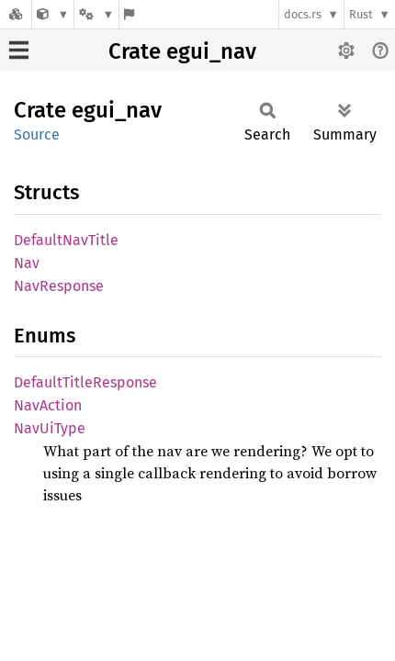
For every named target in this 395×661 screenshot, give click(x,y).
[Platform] (96, 14)
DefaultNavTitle (66, 240)
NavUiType (49, 428)
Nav (27, 263)
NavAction (48, 405)
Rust (361, 14)
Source (37, 134)
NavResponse (59, 286)
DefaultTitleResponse (85, 382)
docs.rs (303, 14)
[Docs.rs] (15, 14)
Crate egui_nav (182, 51)
